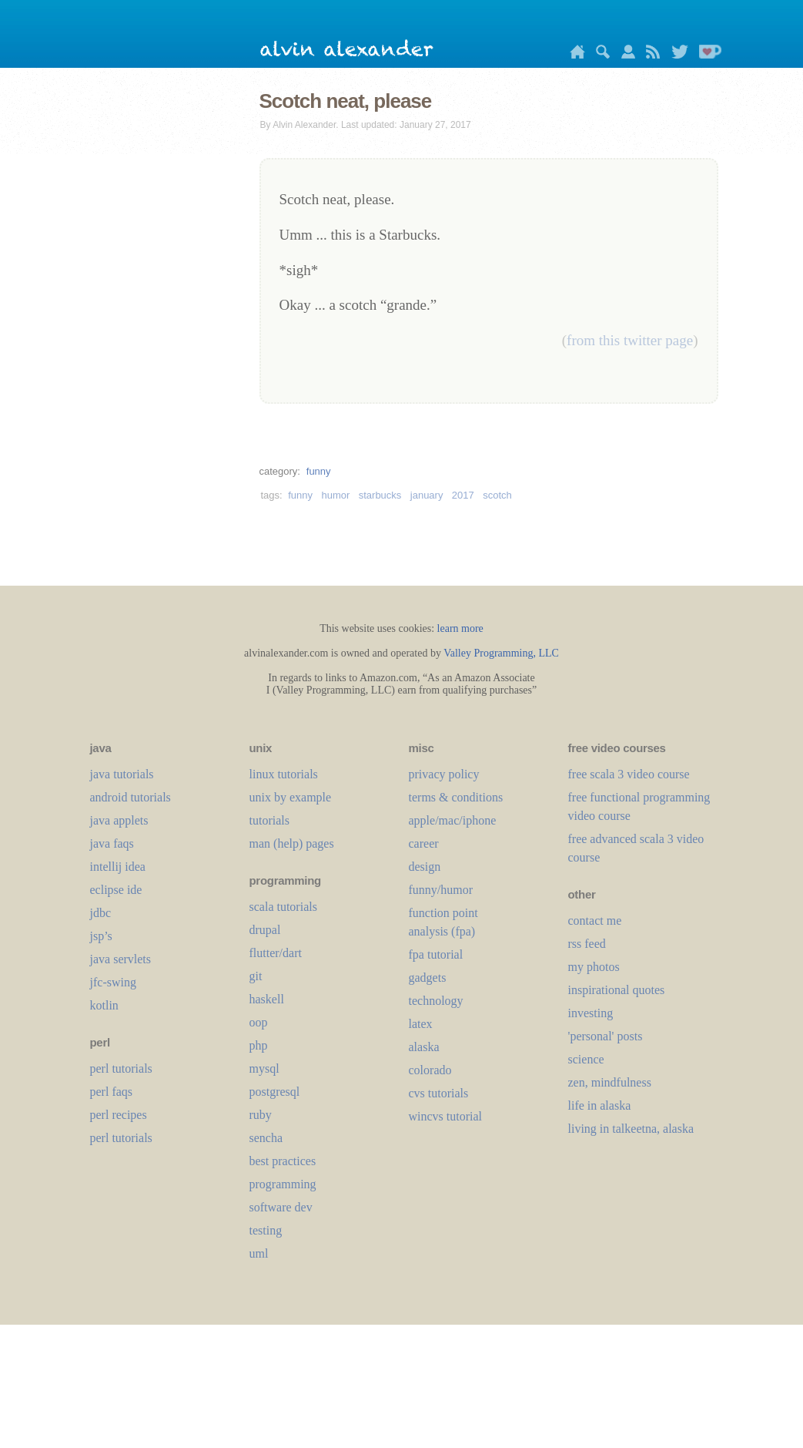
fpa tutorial (436, 954)
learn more (460, 628)
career (424, 843)
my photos (594, 966)
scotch (497, 495)
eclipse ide (116, 889)
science (586, 1059)
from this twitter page (630, 340)
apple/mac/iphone (453, 820)
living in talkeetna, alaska (631, 1128)
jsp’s (101, 935)
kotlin (104, 1005)
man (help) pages (291, 843)
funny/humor (441, 889)
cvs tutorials (439, 1093)
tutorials (269, 820)
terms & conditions (456, 797)
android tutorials (130, 797)
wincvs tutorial (446, 1116)
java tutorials (122, 774)
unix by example (290, 797)
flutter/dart (275, 952)
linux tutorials (283, 774)
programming (282, 1184)
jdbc (101, 912)
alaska (424, 1046)
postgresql (274, 1091)
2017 (463, 495)
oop (258, 1022)
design (425, 866)
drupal (265, 929)
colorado (430, 1070)
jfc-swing (113, 982)
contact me (595, 920)
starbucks (380, 495)
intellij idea (118, 866)
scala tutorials (283, 906)
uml (259, 1253)
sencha (266, 1137)
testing (266, 1230)
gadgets (428, 977)
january (426, 495)
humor (335, 495)
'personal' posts (605, 1036)
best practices (282, 1160)
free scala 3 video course (629, 774)
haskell (266, 999)
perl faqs (111, 1091)
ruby (260, 1114)
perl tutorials (121, 1068)
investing (591, 1013)
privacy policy (444, 774)
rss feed (587, 943)
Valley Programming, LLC (501, 653)
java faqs (112, 843)
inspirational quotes (616, 989)
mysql (264, 1068)
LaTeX (421, 1023)
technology (436, 1000)
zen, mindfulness (609, 1082)
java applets (119, 820)
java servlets (121, 959)
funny (318, 471)
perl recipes (118, 1114)
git (256, 976)
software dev (281, 1207)
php (258, 1045)
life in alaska (599, 1105)
